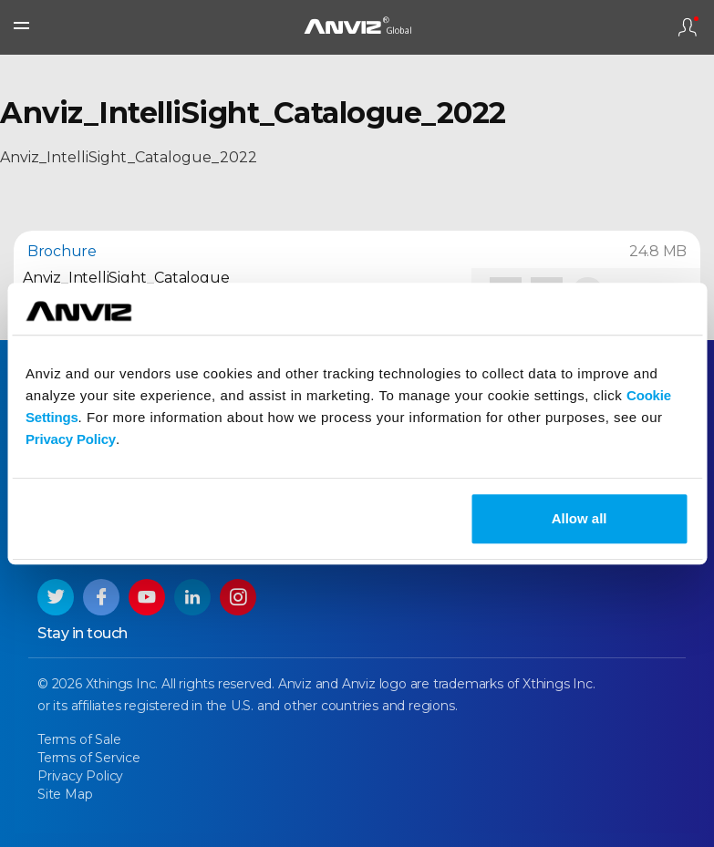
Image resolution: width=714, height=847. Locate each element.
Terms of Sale (78, 739)
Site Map (64, 794)
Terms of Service (88, 757)
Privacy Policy (71, 439)
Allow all (579, 518)
